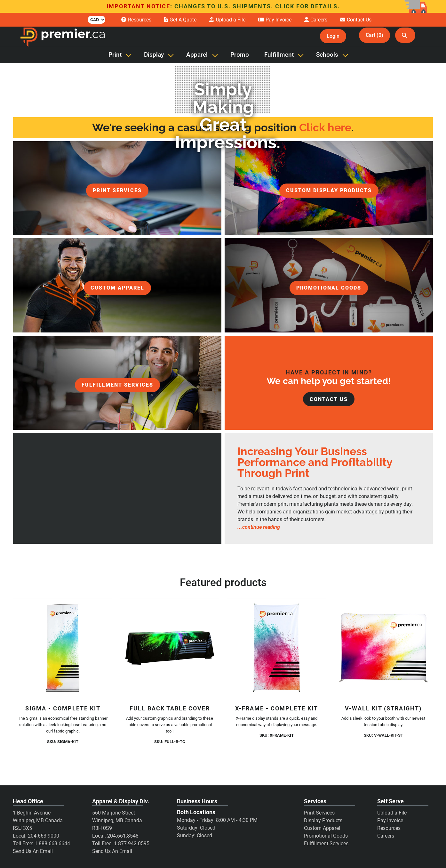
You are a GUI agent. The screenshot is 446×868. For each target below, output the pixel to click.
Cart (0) (374, 35)
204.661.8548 (123, 836)
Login (333, 36)
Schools (327, 54)
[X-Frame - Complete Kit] (276, 648)
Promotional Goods (326, 836)
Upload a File (392, 813)
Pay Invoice (390, 820)
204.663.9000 (43, 836)
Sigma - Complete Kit (62, 708)
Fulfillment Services (326, 843)
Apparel (197, 54)
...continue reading (258, 527)
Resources (389, 828)
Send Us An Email (33, 851)
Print (115, 54)
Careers (385, 836)
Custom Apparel (322, 828)
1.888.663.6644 (52, 843)
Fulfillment (279, 54)
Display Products (323, 820)
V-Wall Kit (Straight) (383, 708)
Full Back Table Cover (170, 708)
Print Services (319, 813)
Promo (239, 54)
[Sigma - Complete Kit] (62, 648)
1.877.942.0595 (131, 843)
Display (154, 54)
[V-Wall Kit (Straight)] (383, 648)
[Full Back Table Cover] (169, 648)
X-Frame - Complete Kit (276, 708)
